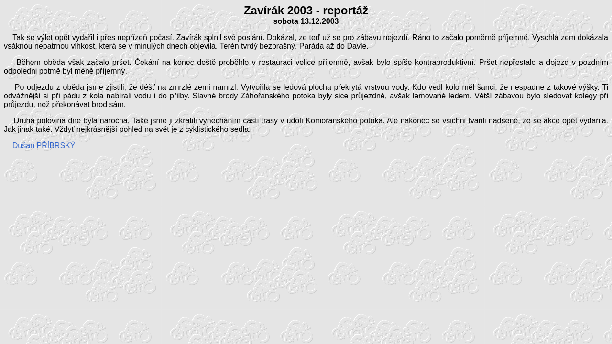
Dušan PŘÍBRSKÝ (44, 145)
